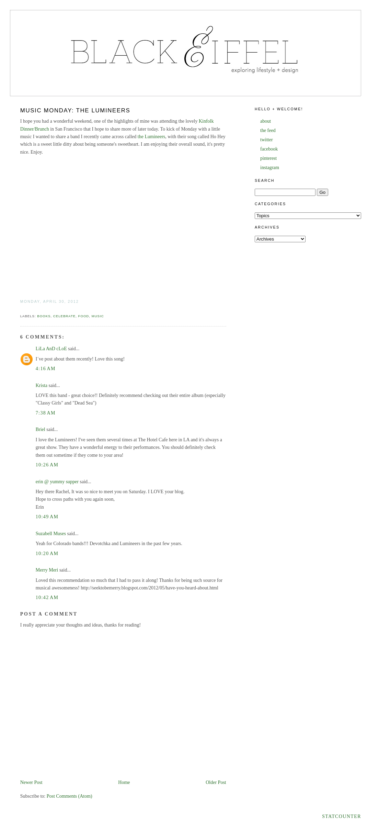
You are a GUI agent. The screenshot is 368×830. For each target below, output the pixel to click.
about (265, 121)
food (83, 316)
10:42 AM (47, 597)
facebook (269, 149)
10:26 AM (47, 464)
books (43, 316)
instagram (269, 167)
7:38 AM (46, 413)
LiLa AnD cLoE (51, 348)
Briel (40, 429)
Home (124, 782)
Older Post (216, 782)
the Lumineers (151, 136)
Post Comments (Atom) (69, 796)
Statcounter (341, 816)
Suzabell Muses (51, 533)
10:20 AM (47, 553)
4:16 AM (46, 368)
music (98, 316)
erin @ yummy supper (57, 481)
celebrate (64, 316)
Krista (41, 385)
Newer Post (31, 782)
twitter (266, 139)
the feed (268, 130)
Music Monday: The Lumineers (75, 110)
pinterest (268, 158)
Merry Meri (47, 570)
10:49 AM (47, 516)
